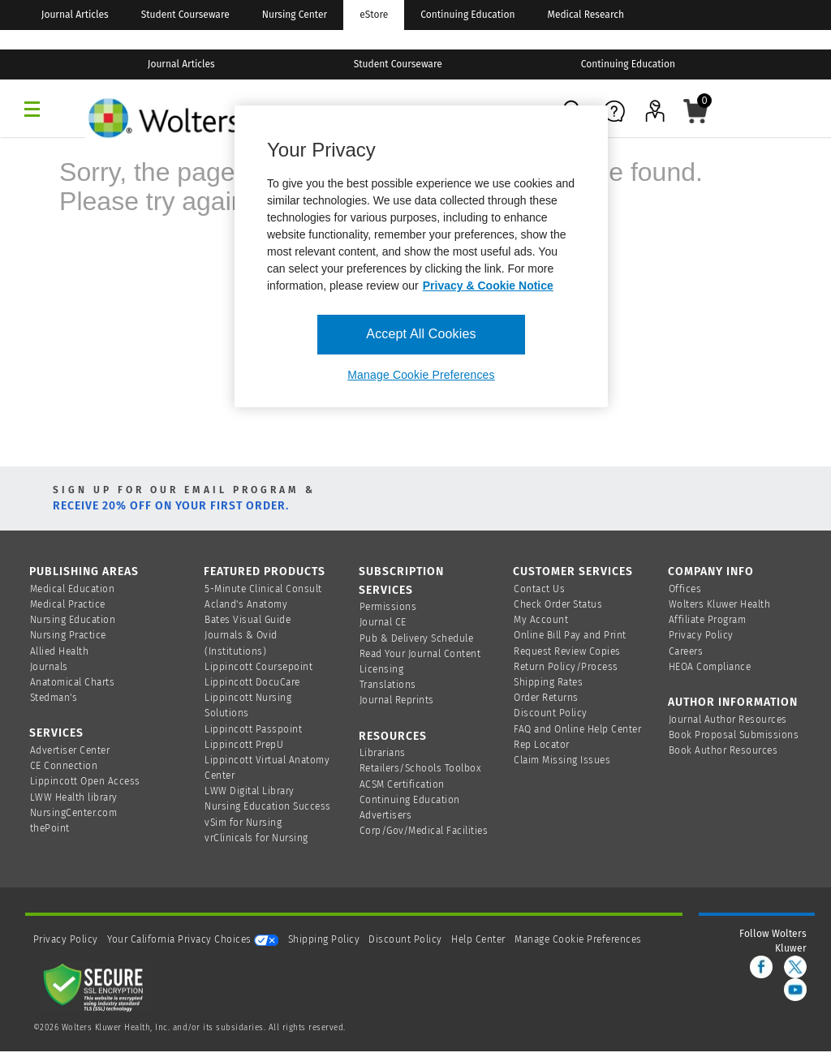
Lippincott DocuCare (252, 682)
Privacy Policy (701, 635)
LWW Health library (74, 797)
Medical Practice (67, 604)
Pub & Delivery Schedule (417, 638)
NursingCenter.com (74, 813)
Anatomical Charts (72, 682)
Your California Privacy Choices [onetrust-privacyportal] (192, 939)
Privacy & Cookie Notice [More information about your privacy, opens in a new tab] (488, 285)
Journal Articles (75, 14)
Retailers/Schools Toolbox (421, 768)
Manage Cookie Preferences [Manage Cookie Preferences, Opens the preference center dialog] (420, 374)
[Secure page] (96, 986)
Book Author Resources (723, 750)
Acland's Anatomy (246, 604)
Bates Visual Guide (248, 619)
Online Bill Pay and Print (570, 635)
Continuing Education (467, 14)
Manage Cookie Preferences (578, 939)
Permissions (388, 606)
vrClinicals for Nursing (256, 838)
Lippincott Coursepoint (258, 666)
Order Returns (546, 697)
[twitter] (795, 967)
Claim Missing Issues (562, 760)
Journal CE (383, 622)
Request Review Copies (567, 651)
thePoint (50, 828)
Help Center (479, 939)
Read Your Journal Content (420, 654)
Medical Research (586, 14)
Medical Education (72, 589)
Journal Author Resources (728, 719)
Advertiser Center (70, 750)
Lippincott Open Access (85, 781)
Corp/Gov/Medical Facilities (424, 830)
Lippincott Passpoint (253, 729)
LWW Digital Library (250, 791)
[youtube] (795, 989)
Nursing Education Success (268, 806)
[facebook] (761, 967)
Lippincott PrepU (244, 744)
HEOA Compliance (710, 666)
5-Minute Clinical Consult (263, 589)
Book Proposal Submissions (734, 735)
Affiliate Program (708, 619)
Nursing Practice (68, 635)
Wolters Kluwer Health (720, 604)
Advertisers (386, 815)
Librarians (383, 752)
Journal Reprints (397, 700)
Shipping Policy (324, 939)
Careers (686, 651)
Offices (685, 589)
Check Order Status (558, 604)
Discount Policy (551, 713)
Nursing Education (73, 619)
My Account (541, 619)
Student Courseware (185, 14)
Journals (49, 666)
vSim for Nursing (243, 822)
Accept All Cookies (421, 334)
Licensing (382, 669)
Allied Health (59, 651)
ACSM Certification (402, 784)
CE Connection (64, 765)
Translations (388, 684)
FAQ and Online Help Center (577, 729)
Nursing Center (294, 14)
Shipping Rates (548, 682)
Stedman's (54, 697)
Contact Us (539, 589)
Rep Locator (542, 744)
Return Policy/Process (566, 666)
